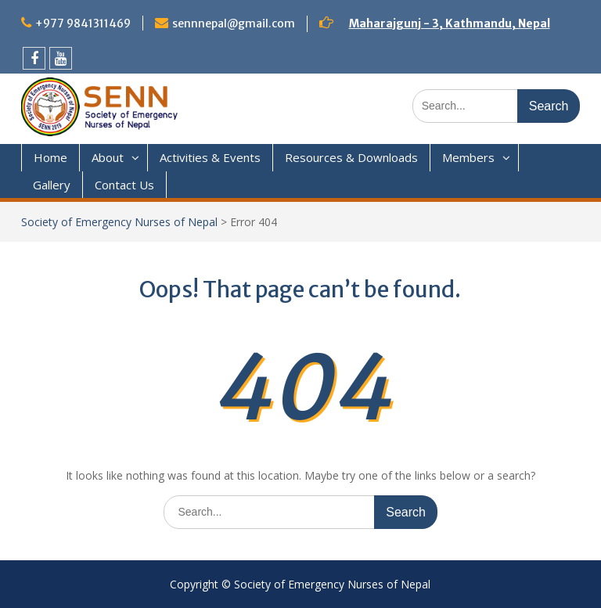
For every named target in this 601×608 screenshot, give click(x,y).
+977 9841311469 (83, 23)
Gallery (51, 184)
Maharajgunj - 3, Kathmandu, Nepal (449, 23)
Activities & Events (210, 157)
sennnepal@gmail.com (233, 23)
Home (50, 157)
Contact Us (124, 184)
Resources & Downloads (351, 157)
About (108, 157)
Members (468, 157)
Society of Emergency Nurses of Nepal (119, 221)
